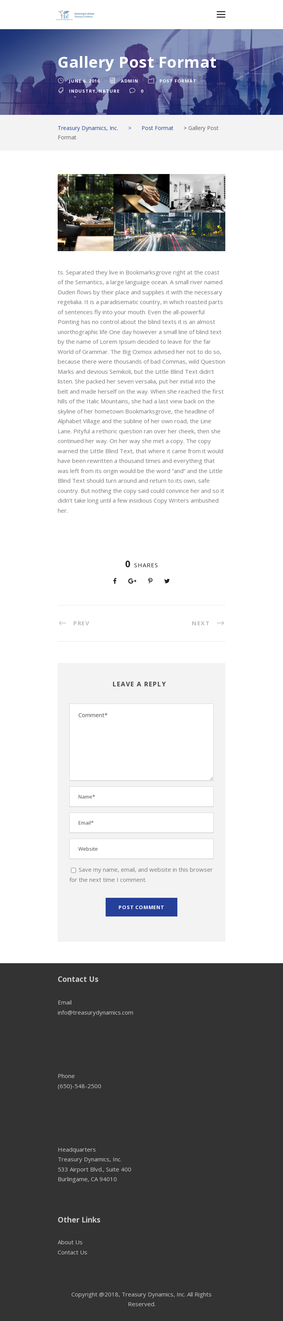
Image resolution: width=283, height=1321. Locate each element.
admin (129, 81)
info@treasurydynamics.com (95, 1012)
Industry (82, 91)
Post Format (177, 81)
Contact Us (72, 1252)
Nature (109, 91)
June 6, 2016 (84, 81)
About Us (70, 1242)
